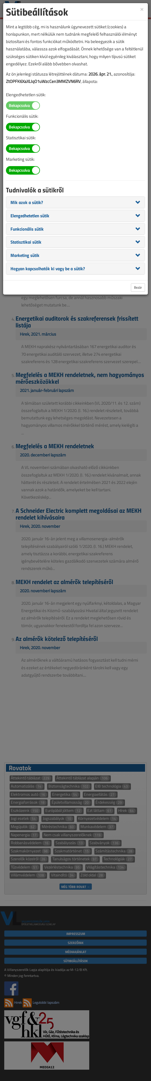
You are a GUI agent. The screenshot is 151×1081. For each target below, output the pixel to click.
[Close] (142, 9)
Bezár (138, 287)
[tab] (75, 202)
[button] (26, 202)
